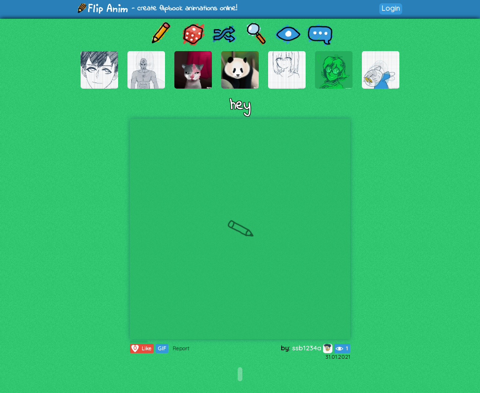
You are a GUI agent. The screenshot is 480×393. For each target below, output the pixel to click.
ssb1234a (312, 348)
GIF (162, 348)
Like (140, 348)
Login (391, 8)
